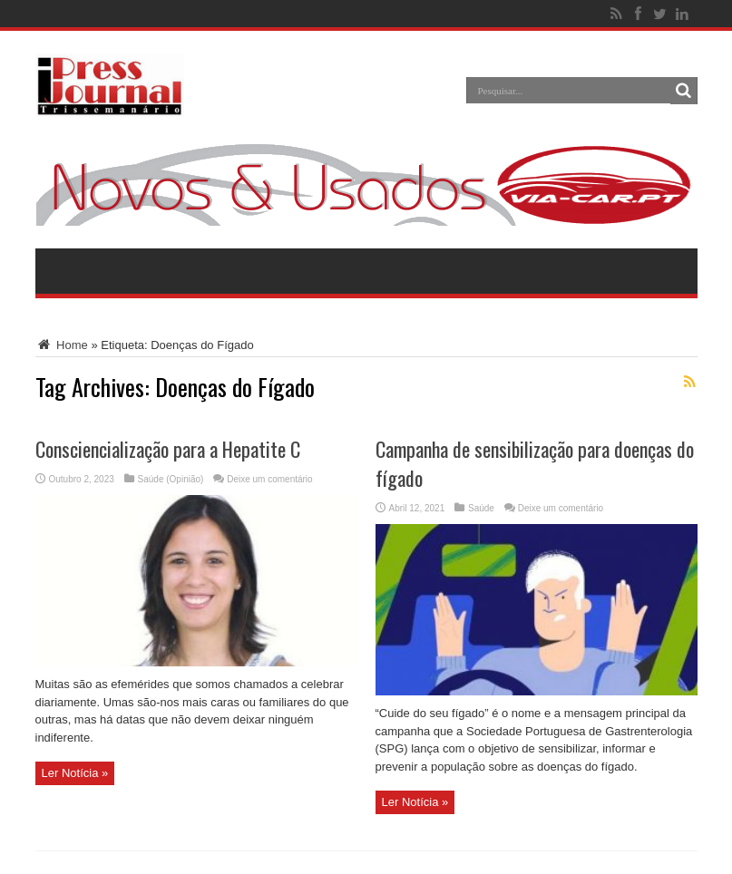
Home (61, 345)
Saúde (481, 508)
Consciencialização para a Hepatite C (167, 448)
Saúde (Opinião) (171, 479)
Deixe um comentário (269, 479)
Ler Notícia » (75, 773)
